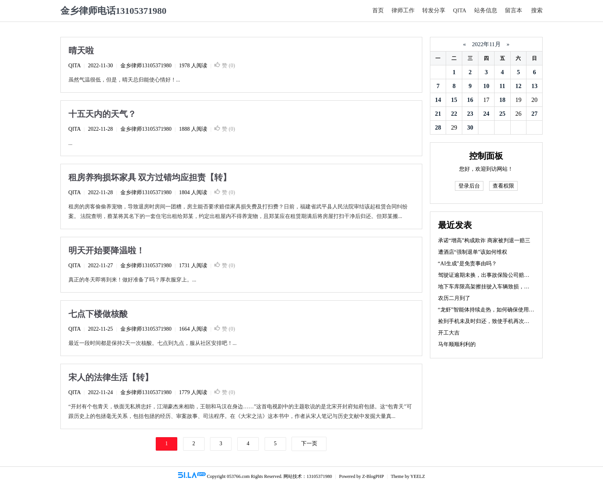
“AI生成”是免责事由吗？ (467, 263)
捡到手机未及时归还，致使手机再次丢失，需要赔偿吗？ (505, 321)
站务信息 (485, 10)
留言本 (513, 10)
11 (502, 86)
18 (502, 100)
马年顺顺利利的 (457, 344)
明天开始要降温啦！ (106, 250)
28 (438, 127)
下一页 (309, 443)
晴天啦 (81, 50)
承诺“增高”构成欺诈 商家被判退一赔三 (484, 240)
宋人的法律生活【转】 (110, 377)
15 (454, 100)
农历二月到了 (454, 298)
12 (518, 86)
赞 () (225, 65)
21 (438, 113)
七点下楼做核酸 (98, 314)
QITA (459, 10)
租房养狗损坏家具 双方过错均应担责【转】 (150, 177)
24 (486, 113)
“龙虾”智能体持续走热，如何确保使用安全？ (491, 310)
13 (534, 86)
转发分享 (433, 10)
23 (470, 113)
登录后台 (469, 186)
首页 (378, 10)
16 (470, 100)
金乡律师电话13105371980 (113, 11)
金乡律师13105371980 (146, 65)
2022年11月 (486, 44)
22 (454, 113)
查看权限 (503, 186)
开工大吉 (449, 333)
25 (502, 113)
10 (486, 86)
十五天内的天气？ (102, 114)
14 (438, 100)
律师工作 (403, 10)
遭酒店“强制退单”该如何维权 (472, 252)
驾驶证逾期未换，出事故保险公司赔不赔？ (489, 275)
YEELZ (417, 476)
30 (470, 127)
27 (534, 113)
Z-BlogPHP (373, 476)
